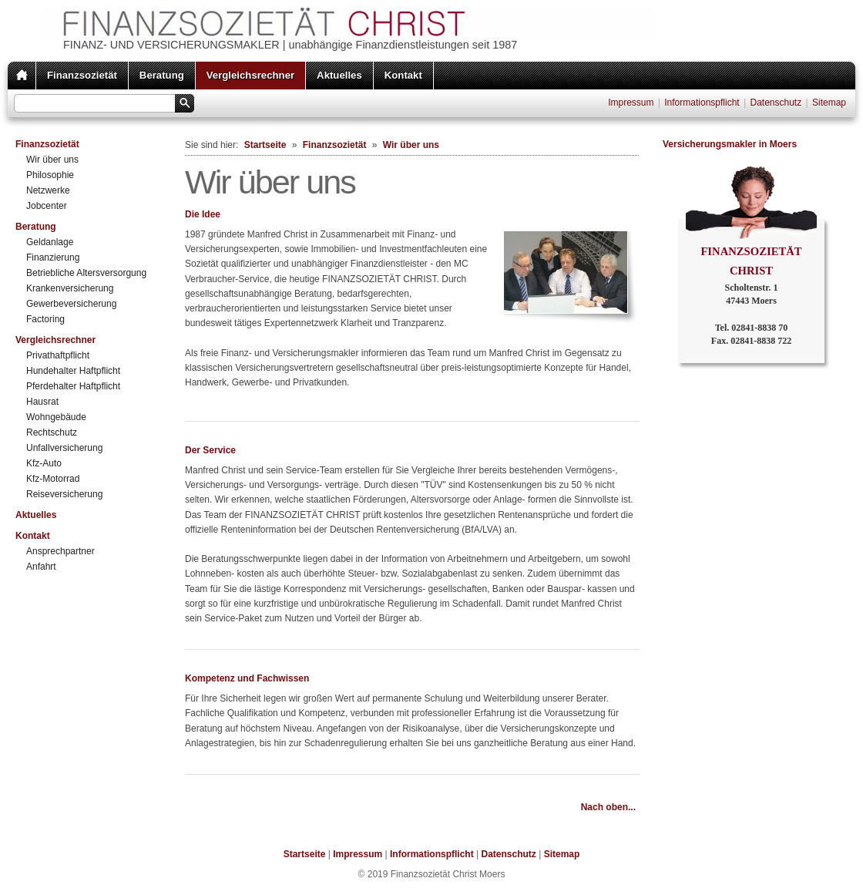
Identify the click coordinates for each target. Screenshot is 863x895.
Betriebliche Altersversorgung (86, 272)
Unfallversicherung (64, 447)
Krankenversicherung (69, 288)
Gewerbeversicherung (71, 303)
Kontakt (403, 75)
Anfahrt (41, 566)
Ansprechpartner (60, 551)
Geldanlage (49, 242)
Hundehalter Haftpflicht (73, 370)
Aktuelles (339, 75)
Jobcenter (46, 205)
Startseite (265, 145)
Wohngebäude (56, 417)
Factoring (45, 319)
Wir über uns (52, 159)
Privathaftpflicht (57, 355)
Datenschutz (775, 102)
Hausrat (42, 401)
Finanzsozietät (82, 75)
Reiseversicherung (64, 494)
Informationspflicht (701, 102)
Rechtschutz (51, 432)
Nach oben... (608, 807)
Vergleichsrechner (250, 75)
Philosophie (50, 175)
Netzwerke (48, 190)
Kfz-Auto (44, 463)
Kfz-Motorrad (52, 478)
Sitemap (829, 102)
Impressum (630, 102)
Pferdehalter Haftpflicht (73, 386)
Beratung (161, 75)
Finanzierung (52, 257)
